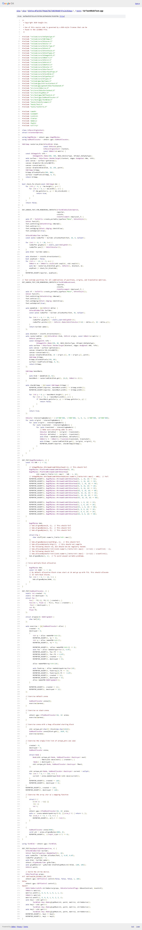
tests (78, 10)
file (62, 16)
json (138, 927)
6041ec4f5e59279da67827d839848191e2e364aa (50, 10)
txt (132, 927)
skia (18, 10)
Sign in (137, 3)
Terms (25, 927)
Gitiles (13, 927)
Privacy (19, 927)
